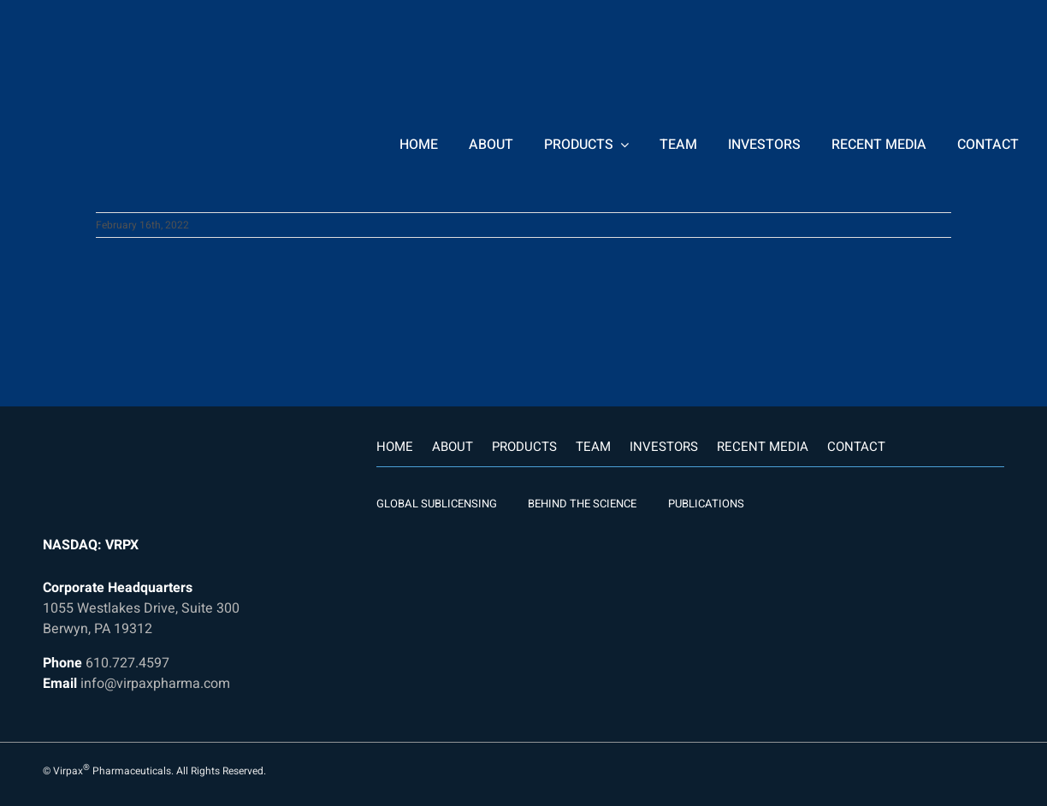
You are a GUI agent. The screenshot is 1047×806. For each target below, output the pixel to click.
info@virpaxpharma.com (155, 683)
